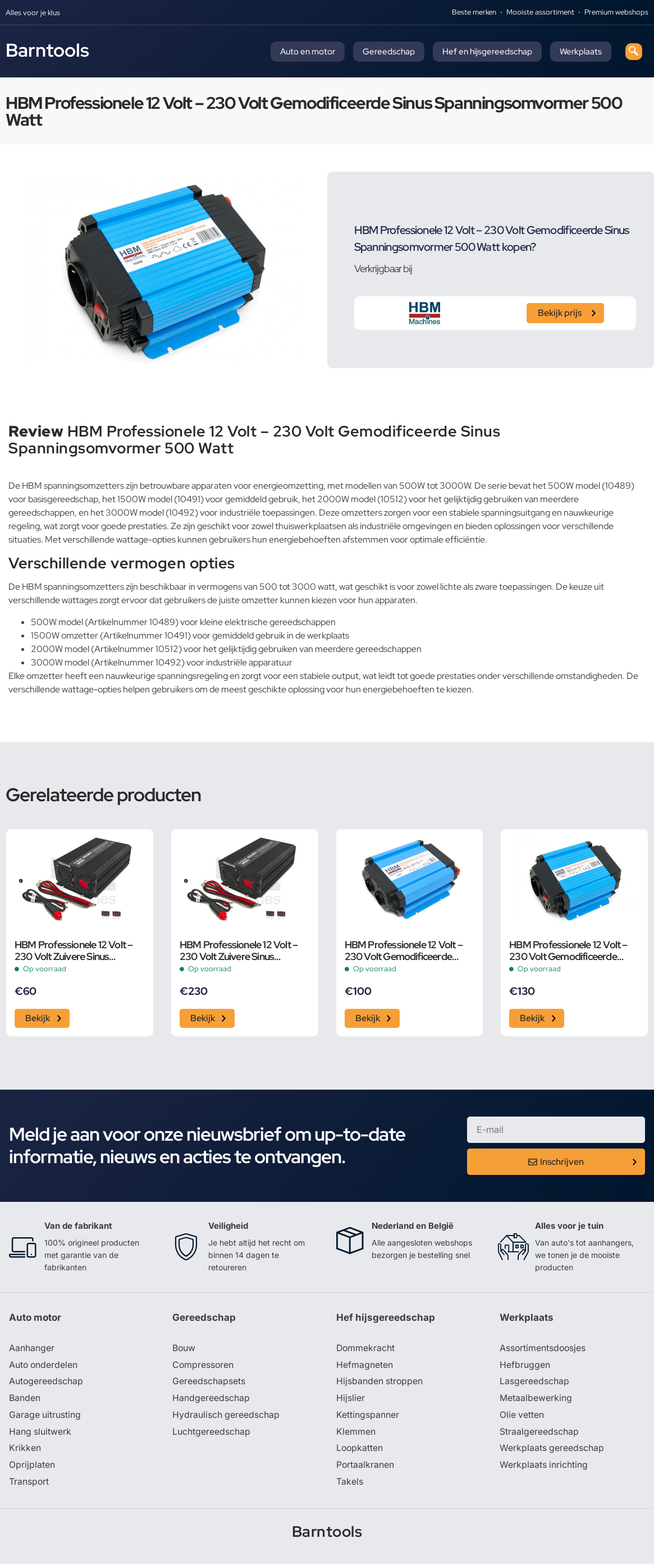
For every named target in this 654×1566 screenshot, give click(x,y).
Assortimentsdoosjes (543, 1349)
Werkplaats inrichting (544, 1467)
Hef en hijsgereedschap (487, 51)
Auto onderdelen (44, 1366)
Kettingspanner (367, 1416)
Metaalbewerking (536, 1400)
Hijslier (350, 1400)
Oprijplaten (32, 1467)
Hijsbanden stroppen (380, 1383)
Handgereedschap (211, 1400)
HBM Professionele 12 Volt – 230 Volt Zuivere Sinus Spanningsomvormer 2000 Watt (239, 950)
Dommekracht (366, 1349)
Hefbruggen (525, 1366)
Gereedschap (389, 51)
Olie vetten (522, 1416)
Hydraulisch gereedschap (226, 1416)
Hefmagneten (364, 1366)
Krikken (25, 1450)
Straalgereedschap (539, 1433)
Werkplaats (581, 51)
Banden (24, 1400)
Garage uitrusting (45, 1416)
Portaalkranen (365, 1467)
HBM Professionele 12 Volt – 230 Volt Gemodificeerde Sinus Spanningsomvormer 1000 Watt (404, 950)
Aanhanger (31, 1349)
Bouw (184, 1349)
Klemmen (356, 1433)
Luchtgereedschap (211, 1433)
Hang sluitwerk (40, 1433)
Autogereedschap (46, 1383)
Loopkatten (360, 1450)
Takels (349, 1484)
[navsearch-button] (633, 51)
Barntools (47, 50)
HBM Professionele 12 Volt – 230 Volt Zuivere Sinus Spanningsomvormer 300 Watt (73, 950)
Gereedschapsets (208, 1383)
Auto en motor (307, 51)
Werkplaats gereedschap (552, 1450)
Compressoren (203, 1366)
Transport (29, 1484)
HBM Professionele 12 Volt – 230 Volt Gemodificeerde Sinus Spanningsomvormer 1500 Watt (568, 950)
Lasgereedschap (534, 1383)
